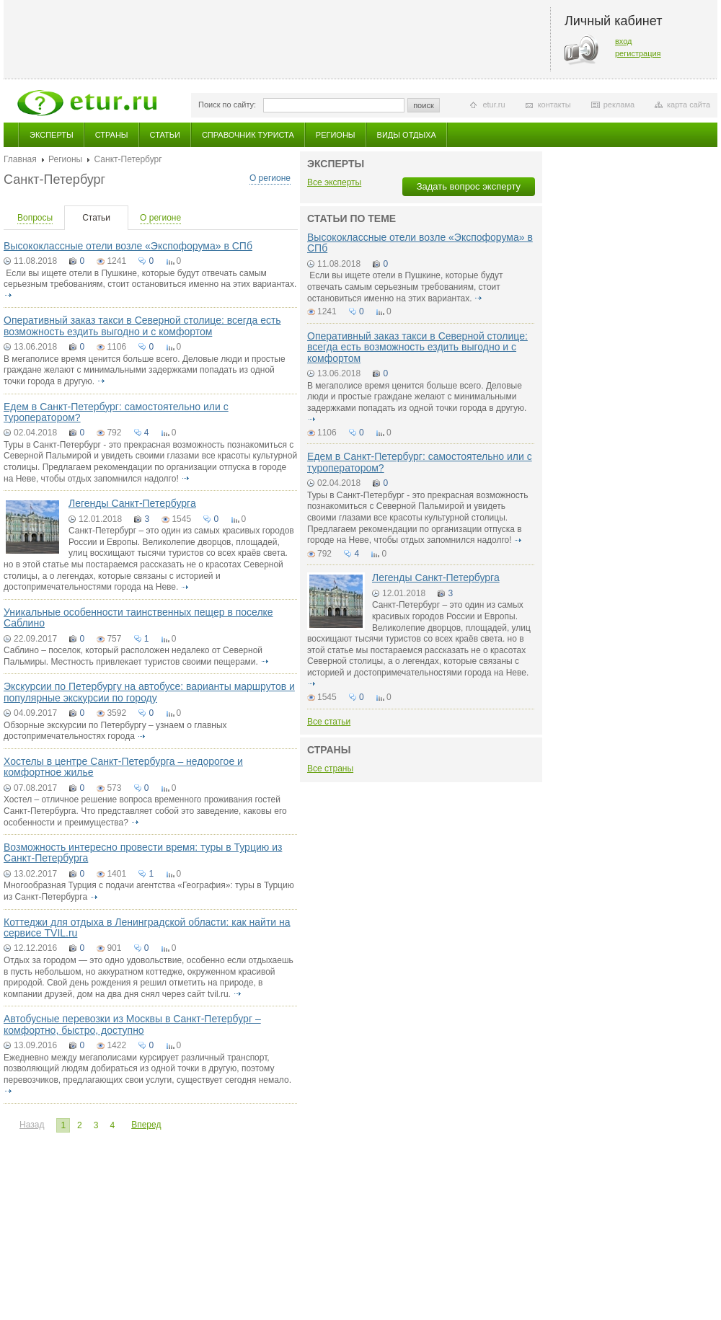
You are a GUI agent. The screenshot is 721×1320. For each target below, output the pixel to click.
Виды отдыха (406, 134)
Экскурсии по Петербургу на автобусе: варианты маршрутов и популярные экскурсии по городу (149, 692)
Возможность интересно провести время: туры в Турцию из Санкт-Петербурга (143, 852)
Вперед (146, 1125)
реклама (618, 104)
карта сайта (688, 104)
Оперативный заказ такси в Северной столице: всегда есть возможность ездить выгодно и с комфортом (142, 325)
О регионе (270, 178)
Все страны (330, 768)
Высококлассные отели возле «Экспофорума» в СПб (128, 246)
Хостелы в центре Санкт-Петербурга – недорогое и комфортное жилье (123, 767)
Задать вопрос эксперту (469, 186)
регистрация (638, 53)
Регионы (335, 134)
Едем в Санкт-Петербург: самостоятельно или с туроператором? (116, 412)
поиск (423, 105)
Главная (20, 159)
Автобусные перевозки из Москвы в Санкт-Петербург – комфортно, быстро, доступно (132, 1024)
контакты (554, 104)
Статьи (165, 134)
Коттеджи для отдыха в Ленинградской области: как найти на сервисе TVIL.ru (147, 927)
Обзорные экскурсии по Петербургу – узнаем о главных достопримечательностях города (115, 731)
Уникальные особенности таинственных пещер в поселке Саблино (138, 617)
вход (623, 41)
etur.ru (493, 104)
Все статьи (328, 722)
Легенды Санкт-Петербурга (132, 503)
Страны (111, 134)
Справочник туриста (248, 134)
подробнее (8, 295)
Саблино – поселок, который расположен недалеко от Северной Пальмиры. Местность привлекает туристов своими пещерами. (133, 656)
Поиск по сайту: (227, 104)
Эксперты (52, 134)
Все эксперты (334, 182)
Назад (31, 1125)
